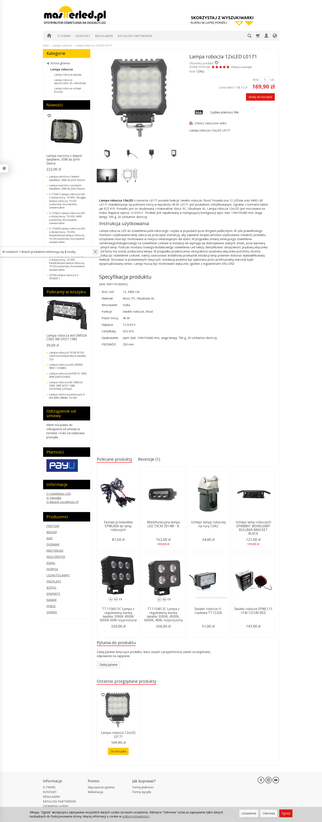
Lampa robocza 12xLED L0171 (118, 735)
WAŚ (49, 538)
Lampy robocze (61, 69)
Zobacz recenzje (241, 67)
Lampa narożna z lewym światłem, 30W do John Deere (64, 160)
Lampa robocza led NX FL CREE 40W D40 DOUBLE (68, 375)
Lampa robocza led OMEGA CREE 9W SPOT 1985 (66, 337)
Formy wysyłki (141, 792)
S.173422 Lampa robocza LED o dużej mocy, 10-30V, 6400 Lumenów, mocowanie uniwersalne (67, 218)
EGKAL (50, 563)
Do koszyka (118, 751)
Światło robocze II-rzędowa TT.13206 (208, 611)
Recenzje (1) (149, 459)
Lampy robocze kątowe (68, 74)
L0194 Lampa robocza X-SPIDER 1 (64, 276)
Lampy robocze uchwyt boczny (67, 90)
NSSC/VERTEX (55, 557)
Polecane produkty (114, 459)
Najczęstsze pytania (101, 787)
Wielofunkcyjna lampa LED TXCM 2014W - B (163, 524)
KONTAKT (83, 36)
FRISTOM (52, 526)
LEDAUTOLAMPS (58, 575)
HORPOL (52, 569)
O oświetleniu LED (58, 494)
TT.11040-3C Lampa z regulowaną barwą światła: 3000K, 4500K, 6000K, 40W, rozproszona (163, 614)
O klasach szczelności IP (62, 502)
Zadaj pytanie (108, 665)
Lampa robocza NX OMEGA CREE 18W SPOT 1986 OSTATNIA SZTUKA (66, 385)
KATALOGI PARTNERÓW (135, 36)
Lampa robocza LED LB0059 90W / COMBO (66, 366)
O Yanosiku (53, 498)
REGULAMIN (104, 36)
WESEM (51, 532)
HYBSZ (51, 606)
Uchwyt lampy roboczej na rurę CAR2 (208, 524)
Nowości (54, 105)
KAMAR (51, 600)
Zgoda (286, 813)
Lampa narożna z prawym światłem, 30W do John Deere (67, 186)
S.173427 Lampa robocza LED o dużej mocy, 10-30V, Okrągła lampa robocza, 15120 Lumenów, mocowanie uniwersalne (67, 201)
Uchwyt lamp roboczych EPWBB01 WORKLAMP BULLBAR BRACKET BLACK (253, 528)
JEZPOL (51, 587)
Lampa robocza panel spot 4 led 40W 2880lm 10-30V (66, 396)
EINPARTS (53, 594)
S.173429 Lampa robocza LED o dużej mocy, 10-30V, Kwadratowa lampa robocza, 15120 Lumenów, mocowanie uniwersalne (67, 235)
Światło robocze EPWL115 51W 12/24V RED (253, 611)
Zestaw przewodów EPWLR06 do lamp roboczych (118, 526)
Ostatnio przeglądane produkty (126, 681)
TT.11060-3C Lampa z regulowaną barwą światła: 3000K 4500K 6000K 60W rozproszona (118, 614)
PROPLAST (53, 581)
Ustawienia (249, 813)
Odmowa (269, 813)
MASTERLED (54, 551)
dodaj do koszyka (260, 97)
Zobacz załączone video (210, 123)
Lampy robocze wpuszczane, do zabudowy (70, 81)
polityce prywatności (135, 816)
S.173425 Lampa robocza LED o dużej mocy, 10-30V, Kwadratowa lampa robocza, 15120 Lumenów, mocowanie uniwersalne (67, 263)
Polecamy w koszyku (66, 292)
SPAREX (51, 612)
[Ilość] (265, 80)
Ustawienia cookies (56, 806)
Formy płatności (143, 787)
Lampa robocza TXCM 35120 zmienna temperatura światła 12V (67, 356)
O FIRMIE (64, 36)
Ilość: (256, 80)
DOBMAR (52, 544)
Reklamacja (95, 792)
